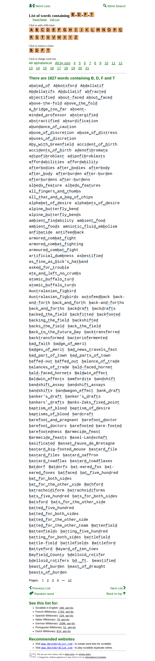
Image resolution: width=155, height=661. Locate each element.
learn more (69, 653)
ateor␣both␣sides (54, 512)
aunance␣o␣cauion (52, 125)
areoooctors (48, 424)
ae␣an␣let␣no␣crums (55, 272)
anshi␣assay (46, 383)
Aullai (70, 90)
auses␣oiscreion (52, 137)
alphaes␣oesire (97, 201)
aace (67, 471)
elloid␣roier (86, 553)
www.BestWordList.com (56, 642)
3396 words (67, 622)
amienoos (44, 225)
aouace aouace (85, 96)
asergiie (84, 113)
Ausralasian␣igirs (53, 295)
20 (80, 66)
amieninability (51, 219)
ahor (93, 483)
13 (31, 66)
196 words (66, 606)
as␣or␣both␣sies (94, 495)
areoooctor (99, 418)
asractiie (44, 119)
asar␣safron (80, 453)
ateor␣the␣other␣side (58, 518)
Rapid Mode (40, 19)
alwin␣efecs (46, 377)
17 (59, 66)
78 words (63, 618)
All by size (62, 61)
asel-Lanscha (88, 436)
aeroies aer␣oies (57, 166)
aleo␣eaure (45, 184)
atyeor (40, 547)
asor (38, 500)
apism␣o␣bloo (48, 407)
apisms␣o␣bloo (49, 412)
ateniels (43, 530)
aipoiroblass (86, 154)
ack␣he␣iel (84, 324)
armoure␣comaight (54, 248)
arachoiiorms (86, 489)
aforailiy (82, 160)
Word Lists (39, 6)
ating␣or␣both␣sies (55, 536)
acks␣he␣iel (46, 324)
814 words (64, 630)
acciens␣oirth (50, 149)
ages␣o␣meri (46, 348)
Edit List (54, 19)
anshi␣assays (86, 383)
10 (106, 61)
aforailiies (46, 160)
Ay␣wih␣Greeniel (51, 143)
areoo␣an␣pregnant (54, 418)
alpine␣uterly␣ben (54, 207)
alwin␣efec (91, 371)
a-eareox (86, 465)
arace (95, 90)
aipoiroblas (46, 154)
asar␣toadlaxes (91, 459)
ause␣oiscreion (51, 131)
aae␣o (39, 84)
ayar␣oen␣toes (77, 547)
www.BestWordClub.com (56, 646)
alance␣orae (101, 360)
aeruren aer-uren (84, 172)
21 (87, 66)
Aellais (42, 90)
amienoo (91, 219)
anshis (40, 389)
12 (120, 61)
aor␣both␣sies (50, 477)
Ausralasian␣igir (52, 289)
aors (58, 465)
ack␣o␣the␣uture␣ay (55, 330)
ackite (82, 313)
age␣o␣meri (70, 342)
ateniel (104, 524)
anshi (105, 377)
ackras (104, 307)
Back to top (116, 592)
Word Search (114, 6)
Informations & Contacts (95, 656)
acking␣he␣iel (49, 319)
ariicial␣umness (51, 254)
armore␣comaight (52, 237)
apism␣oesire (90, 407)
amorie (79, 377)
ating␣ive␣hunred (84, 530)
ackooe (108, 313)
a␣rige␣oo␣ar (48, 108)
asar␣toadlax (48, 459)
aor (37, 465)
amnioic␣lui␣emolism (90, 225)
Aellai (92, 84)
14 (38, 66)
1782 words (66, 610)
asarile (103, 448)
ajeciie (42, 96)
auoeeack (96, 295)
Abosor (65, 84)
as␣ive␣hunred (49, 495)
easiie (104, 559)
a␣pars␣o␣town (90, 354)
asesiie (90, 254)
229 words (66, 614)
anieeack (70, 231)
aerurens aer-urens (59, 178)
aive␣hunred (99, 471)
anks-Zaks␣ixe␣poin (94, 401)
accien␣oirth (97, 143)
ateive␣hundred (51, 506)
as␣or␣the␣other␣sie (78, 500)
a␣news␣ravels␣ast (92, 348)
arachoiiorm (46, 489)
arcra (83, 412)
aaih (39, 342)
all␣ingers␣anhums (55, 190)
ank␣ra (108, 389)
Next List (118, 587)
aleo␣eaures (83, 184)
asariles (44, 453)
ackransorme (46, 336)
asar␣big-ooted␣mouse (57, 448)
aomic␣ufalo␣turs (52, 283)
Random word (41, 592)
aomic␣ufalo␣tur (51, 278)
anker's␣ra (45, 395)
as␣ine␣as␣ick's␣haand (58, 260)
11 (113, 61)
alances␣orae (49, 366)
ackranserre (102, 330)
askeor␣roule (49, 266)
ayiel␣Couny (46, 553)
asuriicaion (80, 119)
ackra (78, 307)
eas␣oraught (87, 565)
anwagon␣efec (74, 389)
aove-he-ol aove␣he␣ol (63, 102)
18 (66, 66)
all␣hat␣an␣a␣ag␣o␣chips (61, 196)
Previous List (39, 587)
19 (73, 66)
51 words (69, 626)
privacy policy (85, 653)
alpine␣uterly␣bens (55, 213)
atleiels (74, 541)
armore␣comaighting (56, 242)
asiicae (42, 442)
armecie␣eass (48, 436)
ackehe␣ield (48, 313)
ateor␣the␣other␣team (58, 524)
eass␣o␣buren (48, 571)
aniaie (40, 231)
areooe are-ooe (96, 424)
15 (45, 66)
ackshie (85, 319)
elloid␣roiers (49, 559)
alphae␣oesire (50, 201)
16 (52, 66)
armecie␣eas (83, 430)
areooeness (45, 430)
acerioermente (87, 336)
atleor (103, 541)
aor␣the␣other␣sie (55, 483)
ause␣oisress (97, 131)
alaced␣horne (92, 366)
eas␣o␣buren (46, 565)
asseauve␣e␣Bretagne (86, 442)
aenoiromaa (91, 149)
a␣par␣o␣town (48, 354)
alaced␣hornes (50, 371)
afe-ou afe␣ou (53, 360)
